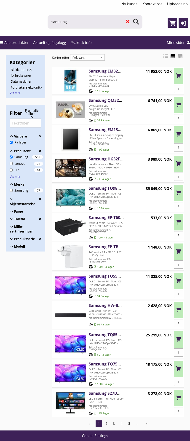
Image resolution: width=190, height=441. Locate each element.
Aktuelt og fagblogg (49, 42)
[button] (183, 23)
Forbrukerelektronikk (26, 87)
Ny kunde (129, 3)
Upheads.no (177, 3)
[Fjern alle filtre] (31, 114)
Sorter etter (60, 57)
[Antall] (178, 89)
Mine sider (178, 42)
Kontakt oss (152, 3)
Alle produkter (14, 42)
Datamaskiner (21, 81)
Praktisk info (81, 42)
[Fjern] (128, 22)
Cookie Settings (95, 435)
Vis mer (15, 93)
